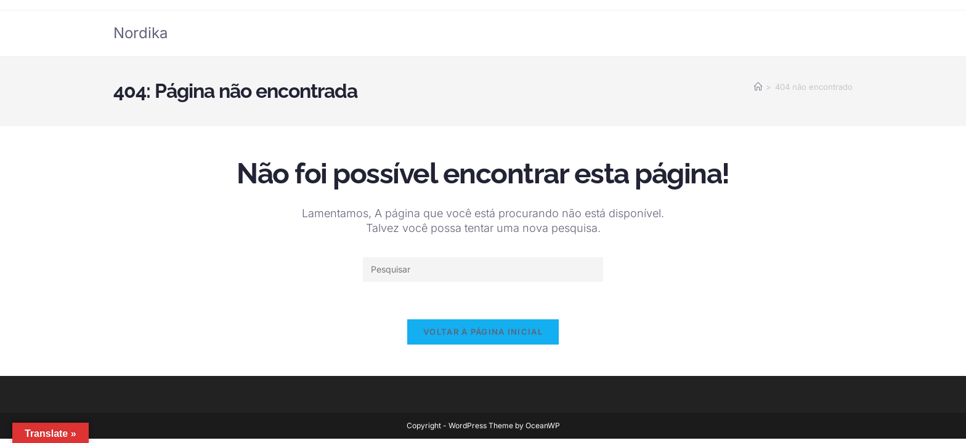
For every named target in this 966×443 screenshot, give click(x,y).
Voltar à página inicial (483, 332)
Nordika (140, 33)
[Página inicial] (758, 87)
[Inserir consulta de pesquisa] (483, 269)
